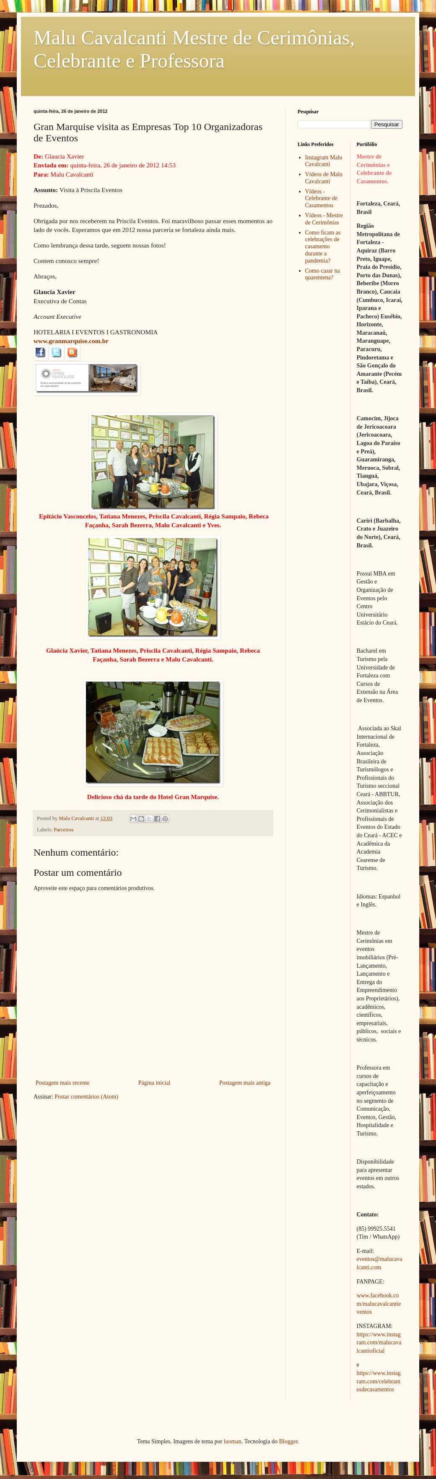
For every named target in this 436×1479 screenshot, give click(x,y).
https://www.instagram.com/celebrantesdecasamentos (379, 1381)
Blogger (288, 1441)
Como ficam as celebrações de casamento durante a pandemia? (323, 246)
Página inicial (154, 1083)
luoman (232, 1441)
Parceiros (63, 830)
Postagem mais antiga (244, 1083)
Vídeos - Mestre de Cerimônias (324, 219)
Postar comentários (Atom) (86, 1097)
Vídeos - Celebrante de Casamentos (321, 198)
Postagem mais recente (62, 1083)
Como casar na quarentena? (322, 274)
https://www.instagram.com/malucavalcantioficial (379, 1342)
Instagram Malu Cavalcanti (324, 161)
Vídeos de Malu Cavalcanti (324, 178)
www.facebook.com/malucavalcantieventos (379, 1303)
